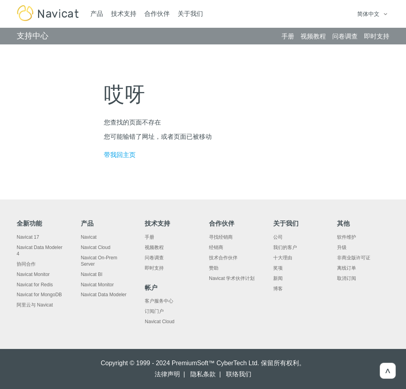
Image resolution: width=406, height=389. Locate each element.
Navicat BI (92, 274)
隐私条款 (203, 374)
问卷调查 (154, 258)
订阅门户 (154, 311)
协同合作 (26, 264)
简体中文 (369, 14)
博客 (278, 288)
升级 (342, 247)
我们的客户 (285, 247)
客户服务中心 (159, 301)
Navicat (89, 237)
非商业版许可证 (353, 258)
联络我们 (238, 374)
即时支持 (154, 268)
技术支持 (123, 13)
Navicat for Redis (35, 284)
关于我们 (190, 13)
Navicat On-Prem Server (99, 261)
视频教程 (154, 247)
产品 (96, 13)
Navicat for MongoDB (39, 294)
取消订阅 (346, 278)
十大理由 (282, 258)
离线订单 (346, 268)
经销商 (216, 247)
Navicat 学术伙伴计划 (232, 278)
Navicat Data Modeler (103, 294)
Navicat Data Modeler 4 (39, 251)
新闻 (278, 278)
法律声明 (167, 374)
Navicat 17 (28, 237)
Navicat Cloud (96, 247)
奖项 (278, 268)
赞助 (213, 268)
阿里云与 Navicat (35, 305)
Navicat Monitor (33, 274)
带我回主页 (120, 154)
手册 (149, 237)
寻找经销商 (221, 237)
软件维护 (346, 237)
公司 (278, 237)
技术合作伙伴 (223, 258)
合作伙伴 (157, 13)
